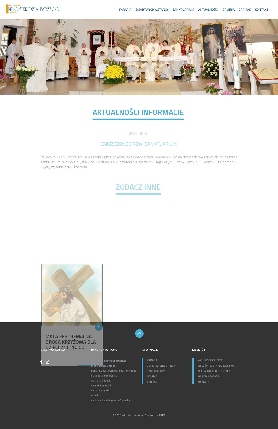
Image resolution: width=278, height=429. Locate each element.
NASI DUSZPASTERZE (210, 360)
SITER (162, 415)
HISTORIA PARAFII (208, 376)
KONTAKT (203, 382)
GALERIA (152, 376)
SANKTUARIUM (156, 371)
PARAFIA (152, 360)
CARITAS (152, 382)
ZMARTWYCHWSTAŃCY (161, 366)
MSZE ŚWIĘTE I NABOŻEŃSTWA (216, 366)
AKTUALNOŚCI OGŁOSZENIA (214, 371)
